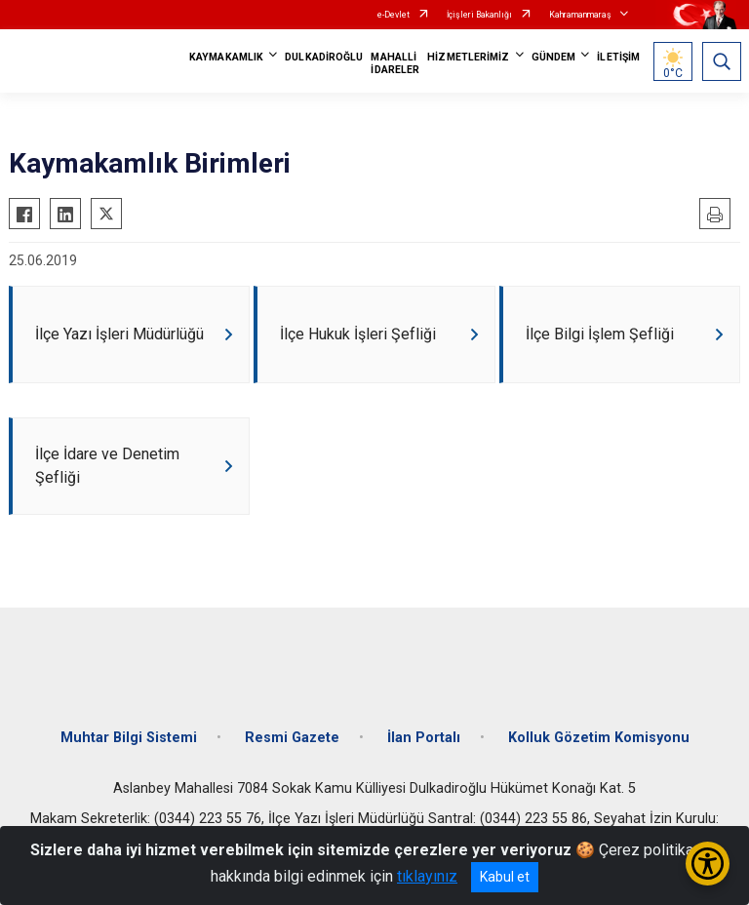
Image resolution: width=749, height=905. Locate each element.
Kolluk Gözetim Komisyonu (599, 737)
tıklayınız (427, 876)
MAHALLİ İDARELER (395, 63)
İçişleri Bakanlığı (479, 15)
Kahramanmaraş (580, 15)
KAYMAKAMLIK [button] (226, 57)
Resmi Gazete (292, 737)
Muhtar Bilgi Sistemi (128, 737)
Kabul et (505, 877)
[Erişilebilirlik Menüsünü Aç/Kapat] (707, 863)
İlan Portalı (423, 737)
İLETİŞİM (618, 57)
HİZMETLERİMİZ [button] (468, 57)
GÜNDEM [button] (554, 57)
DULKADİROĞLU (324, 57)
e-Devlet (393, 15)
